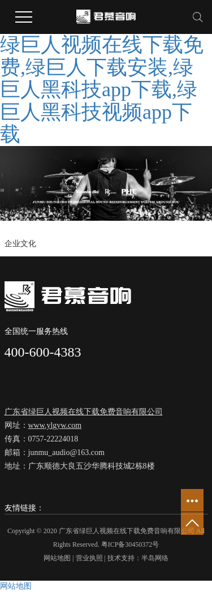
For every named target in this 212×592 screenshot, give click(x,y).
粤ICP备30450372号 (130, 544)
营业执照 (89, 558)
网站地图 (57, 558)
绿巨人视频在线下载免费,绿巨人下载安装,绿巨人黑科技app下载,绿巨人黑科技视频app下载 (102, 89)
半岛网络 (154, 558)
